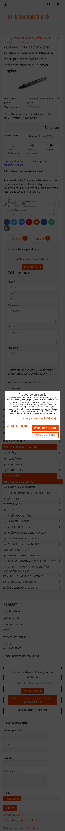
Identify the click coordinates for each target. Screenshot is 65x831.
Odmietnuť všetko (45, 435)
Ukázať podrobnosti (17, 426)
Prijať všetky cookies (45, 427)
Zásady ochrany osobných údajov (41, 418)
